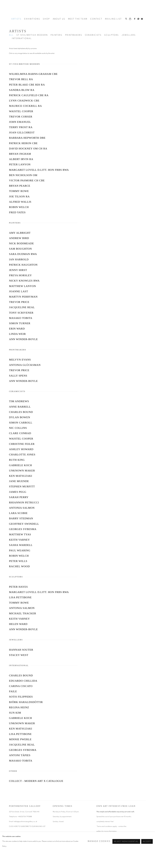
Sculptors (111, 35)
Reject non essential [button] (126, 841)
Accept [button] (147, 841)
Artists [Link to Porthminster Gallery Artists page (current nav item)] (16, 19)
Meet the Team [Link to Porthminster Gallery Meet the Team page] (77, 19)
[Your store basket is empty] (130, 19)
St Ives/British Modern (32, 35)
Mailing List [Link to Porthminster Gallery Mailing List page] (113, 19)
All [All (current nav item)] (11, 35)
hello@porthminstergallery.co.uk (25, 821)
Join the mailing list (142, 19)
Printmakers (73, 35)
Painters (56, 35)
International (22, 38)
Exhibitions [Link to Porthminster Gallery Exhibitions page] (32, 19)
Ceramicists (93, 35)
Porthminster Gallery (77, 7)
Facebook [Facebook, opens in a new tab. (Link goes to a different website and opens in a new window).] (135, 19)
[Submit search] (126, 18)
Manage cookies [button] (99, 841)
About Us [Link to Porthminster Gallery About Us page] (59, 19)
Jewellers (129, 35)
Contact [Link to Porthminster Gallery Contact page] (96, 19)
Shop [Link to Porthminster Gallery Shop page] (46, 19)
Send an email (138, 19)
